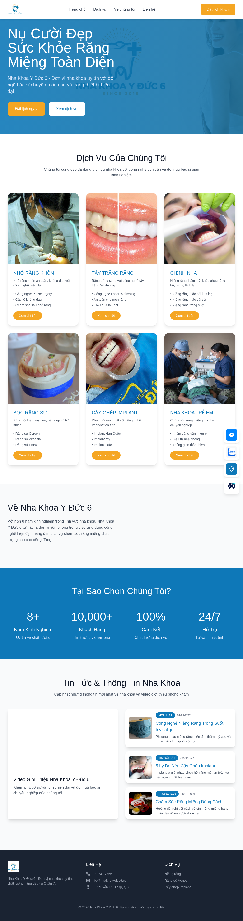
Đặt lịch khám (218, 9)
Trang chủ (77, 9)
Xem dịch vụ (67, 109)
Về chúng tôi (124, 9)
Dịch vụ (99, 9)
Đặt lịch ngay (26, 109)
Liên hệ (149, 9)
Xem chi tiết (27, 315)
